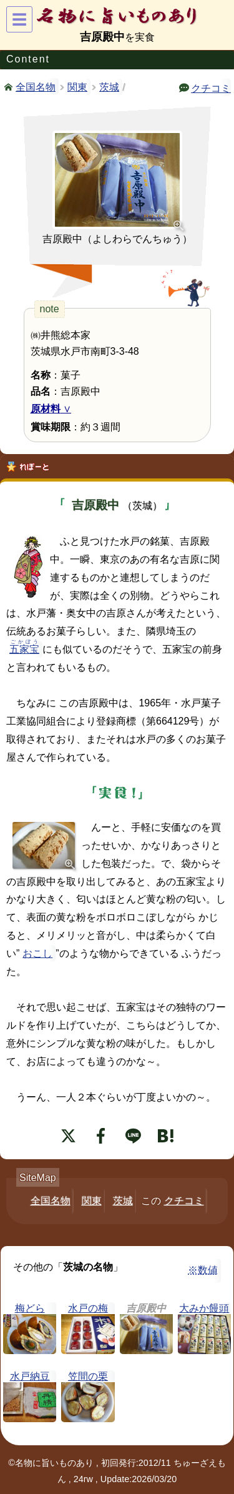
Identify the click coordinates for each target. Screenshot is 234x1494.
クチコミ (211, 87)
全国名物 (36, 86)
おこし (37, 953)
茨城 (109, 87)
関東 (77, 87)
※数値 (203, 1270)
